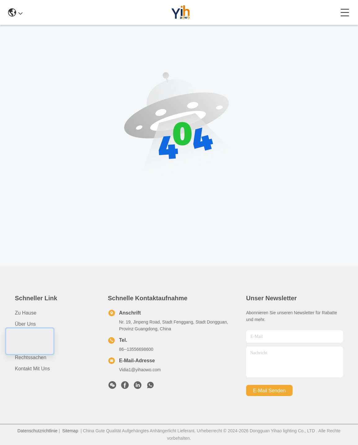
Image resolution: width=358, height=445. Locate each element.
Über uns (25, 324)
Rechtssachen (30, 357)
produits (24, 335)
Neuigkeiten (28, 346)
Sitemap (70, 430)
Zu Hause (25, 312)
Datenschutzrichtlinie (37, 430)
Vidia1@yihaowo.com (140, 369)
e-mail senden (269, 390)
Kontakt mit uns (32, 368)
